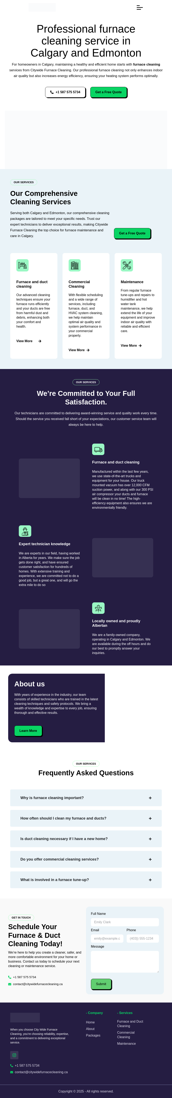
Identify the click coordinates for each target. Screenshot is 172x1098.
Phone (131, 930)
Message (97, 946)
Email (95, 930)
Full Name (98, 913)
